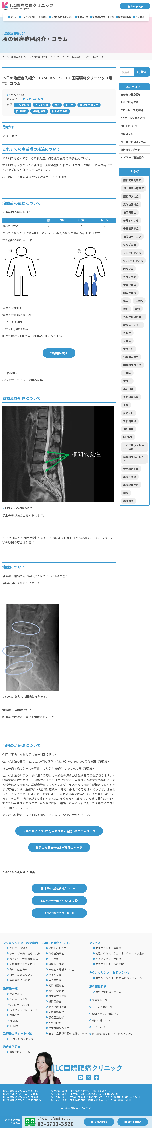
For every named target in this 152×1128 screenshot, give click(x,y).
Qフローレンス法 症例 (132, 118)
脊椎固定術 (129, 421)
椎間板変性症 (60, 111)
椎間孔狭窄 (39, 111)
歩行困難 (21, 111)
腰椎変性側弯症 (132, 180)
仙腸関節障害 (131, 357)
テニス (127, 341)
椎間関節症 (129, 212)
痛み (57, 105)
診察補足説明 (59, 353)
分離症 (127, 373)
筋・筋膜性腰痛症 (133, 188)
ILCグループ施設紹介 (132, 157)
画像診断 (128, 501)
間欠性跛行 (129, 293)
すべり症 (128, 349)
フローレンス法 (132, 252)
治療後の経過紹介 (130, 94)
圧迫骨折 (128, 413)
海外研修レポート (130, 149)
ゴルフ (127, 333)
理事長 (30, 872)
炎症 (125, 405)
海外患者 (128, 429)
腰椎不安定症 (131, 196)
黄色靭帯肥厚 (131, 469)
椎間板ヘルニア (132, 236)
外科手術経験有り (133, 317)
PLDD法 (128, 437)
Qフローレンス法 (133, 260)
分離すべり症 (131, 220)
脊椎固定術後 (131, 397)
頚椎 (125, 309)
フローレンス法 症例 (131, 110)
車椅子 (127, 381)
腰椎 (137, 309)
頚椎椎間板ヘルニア (133, 459)
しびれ (70, 105)
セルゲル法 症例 (129, 102)
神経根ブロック (89, 105)
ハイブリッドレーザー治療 (133, 447)
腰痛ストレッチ (132, 325)
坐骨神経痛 (129, 284)
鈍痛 (125, 493)
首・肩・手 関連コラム (133, 141)
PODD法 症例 (128, 126)
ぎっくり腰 (41, 105)
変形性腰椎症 (131, 204)
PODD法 (128, 268)
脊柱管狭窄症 (131, 228)
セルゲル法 (22, 105)
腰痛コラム (126, 134)
